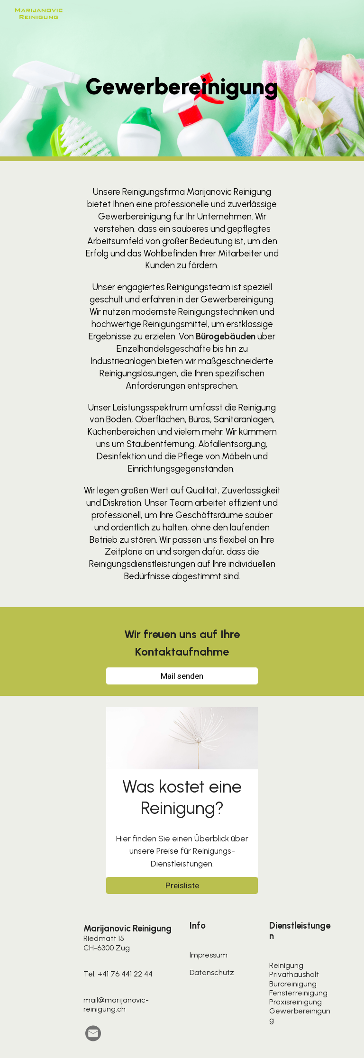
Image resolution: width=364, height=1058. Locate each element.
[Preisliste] (182, 885)
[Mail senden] (182, 675)
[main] (182, 80)
